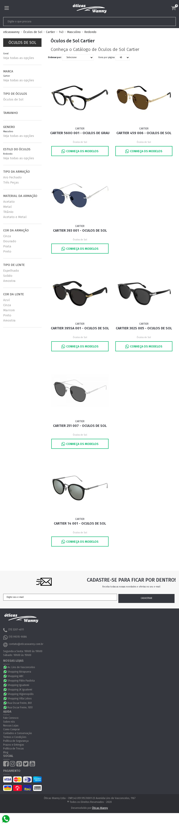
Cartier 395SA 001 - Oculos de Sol (80, 328)
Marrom (9, 310)
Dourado (9, 241)
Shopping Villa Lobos (19, 698)
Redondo (90, 32)
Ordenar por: (55, 57)
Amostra (9, 281)
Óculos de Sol (32, 32)
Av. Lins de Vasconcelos (21, 667)
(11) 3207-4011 (13, 630)
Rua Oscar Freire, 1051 (20, 707)
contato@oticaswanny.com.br (23, 644)
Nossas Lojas (11, 725)
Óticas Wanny (100, 808)
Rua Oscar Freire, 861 (19, 703)
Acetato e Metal (15, 217)
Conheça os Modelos (80, 151)
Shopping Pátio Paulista (21, 680)
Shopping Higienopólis (20, 694)
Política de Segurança (16, 741)
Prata (7, 246)
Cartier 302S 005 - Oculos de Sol (144, 328)
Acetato (9, 202)
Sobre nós (9, 721)
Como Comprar (11, 729)
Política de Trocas (13, 748)
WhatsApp (5, 667)
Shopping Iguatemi (18, 685)
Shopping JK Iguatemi (19, 689)
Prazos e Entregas (13, 744)
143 (61, 32)
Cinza (7, 236)
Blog (5, 752)
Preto (7, 251)
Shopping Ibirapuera (19, 671)
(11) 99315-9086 (15, 637)
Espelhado (11, 271)
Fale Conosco (11, 718)
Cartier (50, 32)
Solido (7, 276)
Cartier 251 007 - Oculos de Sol (80, 426)
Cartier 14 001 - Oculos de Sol (80, 523)
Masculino (74, 32)
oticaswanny (11, 32)
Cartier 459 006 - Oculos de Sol (143, 133)
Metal (7, 207)
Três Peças (11, 182)
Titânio (8, 212)
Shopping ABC (15, 676)
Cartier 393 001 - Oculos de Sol (80, 231)
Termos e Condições (14, 737)
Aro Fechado (12, 177)
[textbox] (72, 21)
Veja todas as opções (18, 58)
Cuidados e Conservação (17, 733)
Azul (6, 300)
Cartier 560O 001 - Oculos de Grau (79, 133)
